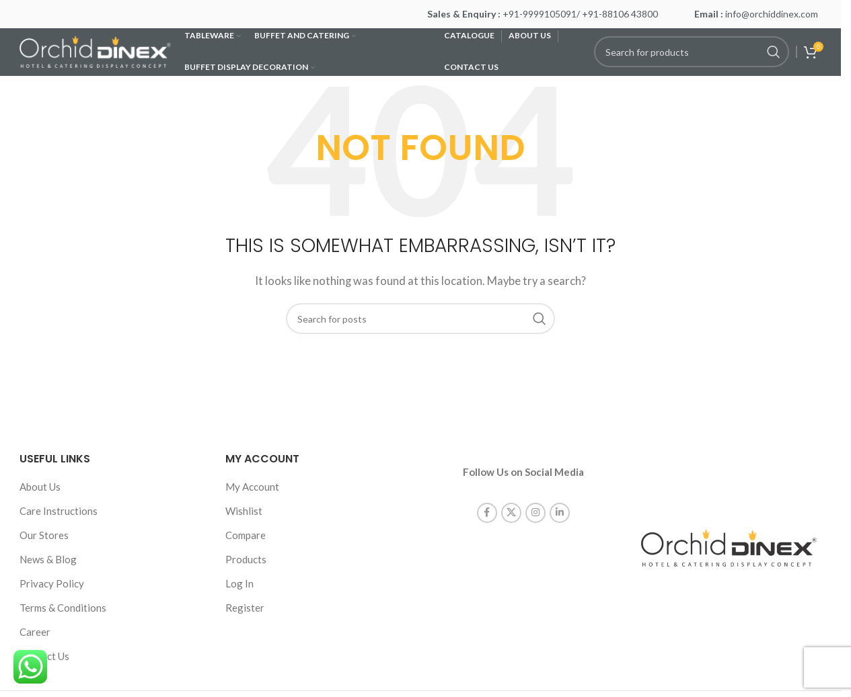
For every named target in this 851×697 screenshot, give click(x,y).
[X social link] (511, 512)
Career (35, 632)
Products (245, 559)
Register (244, 608)
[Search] (691, 51)
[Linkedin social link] (560, 512)
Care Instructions (59, 511)
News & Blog (48, 559)
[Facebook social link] (487, 512)
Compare (245, 535)
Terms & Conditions (63, 608)
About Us (40, 487)
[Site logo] (95, 50)
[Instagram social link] (535, 512)
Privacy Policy (52, 583)
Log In (239, 583)
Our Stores (44, 535)
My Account (252, 487)
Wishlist (243, 511)
